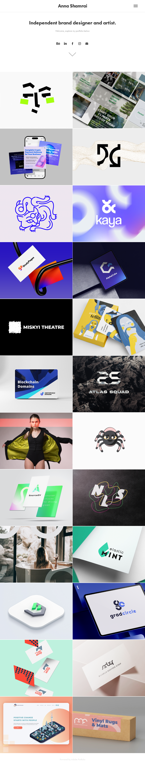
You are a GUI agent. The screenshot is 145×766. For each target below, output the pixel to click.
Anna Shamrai (72, 6)
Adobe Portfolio (78, 759)
